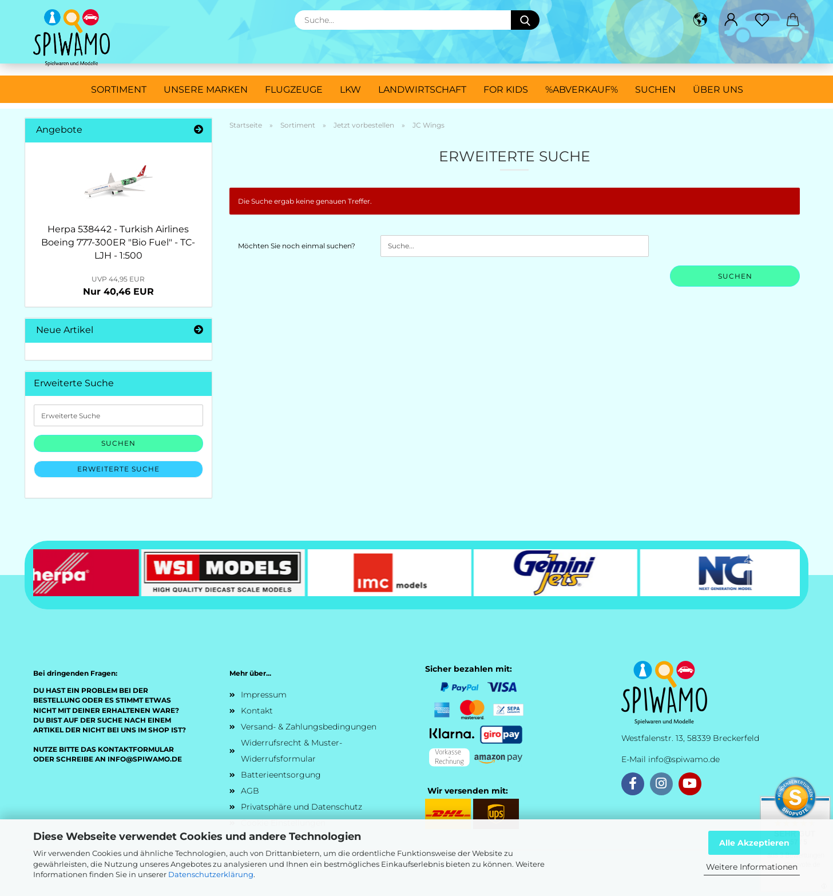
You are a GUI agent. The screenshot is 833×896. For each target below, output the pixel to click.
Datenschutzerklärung (210, 874)
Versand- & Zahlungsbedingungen (308, 726)
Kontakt (257, 710)
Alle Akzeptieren (754, 843)
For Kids (505, 89)
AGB (250, 791)
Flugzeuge (294, 89)
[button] (700, 20)
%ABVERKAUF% (581, 89)
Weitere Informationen (752, 867)
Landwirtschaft (422, 89)
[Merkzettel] (762, 20)
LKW (350, 89)
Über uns (718, 89)
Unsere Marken (206, 89)
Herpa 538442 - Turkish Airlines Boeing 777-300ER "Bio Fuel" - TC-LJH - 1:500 (118, 242)
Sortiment (118, 89)
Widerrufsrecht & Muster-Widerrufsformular (291, 751)
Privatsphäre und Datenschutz (301, 807)
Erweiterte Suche (118, 469)
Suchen (655, 89)
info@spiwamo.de (684, 759)
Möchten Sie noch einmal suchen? (296, 245)
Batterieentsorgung (281, 775)
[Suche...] (525, 20)
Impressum (264, 694)
